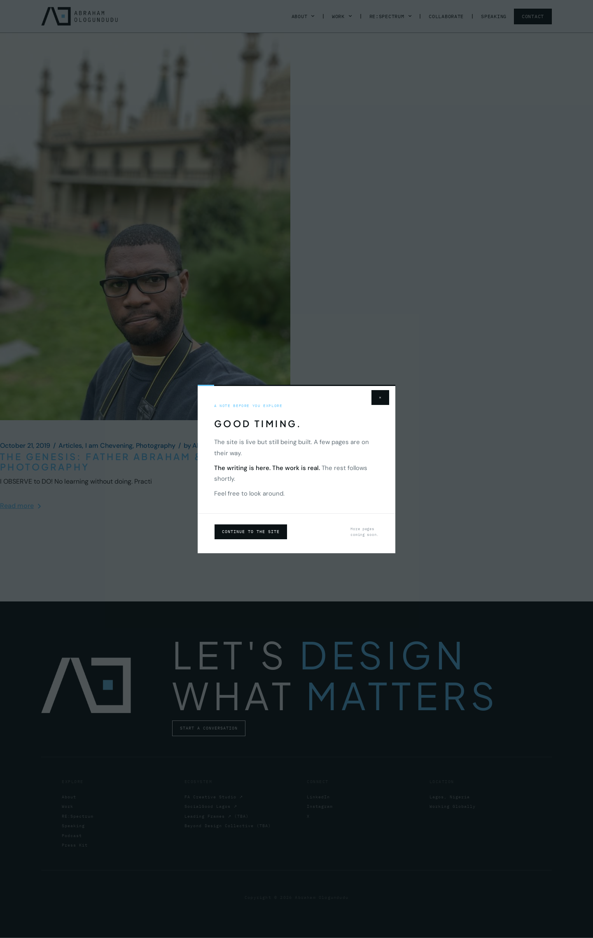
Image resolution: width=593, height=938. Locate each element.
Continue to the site (251, 531)
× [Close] (380, 397)
